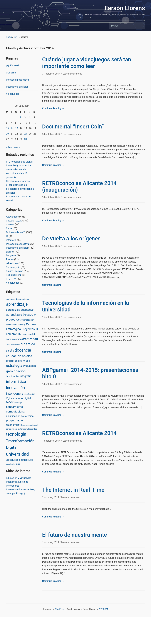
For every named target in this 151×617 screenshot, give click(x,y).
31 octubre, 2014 (51, 73)
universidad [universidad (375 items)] (17, 454)
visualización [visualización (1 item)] (10, 464)
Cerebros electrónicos (18, 181)
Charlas (10, 224)
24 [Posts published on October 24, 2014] (25, 133)
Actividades (12, 216)
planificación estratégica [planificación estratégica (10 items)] (20, 415)
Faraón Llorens (125, 8)
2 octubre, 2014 (50, 497)
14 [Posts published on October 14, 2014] (12, 128)
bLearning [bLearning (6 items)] (20, 324)
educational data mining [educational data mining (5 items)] (18, 360)
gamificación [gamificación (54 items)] (16, 371)
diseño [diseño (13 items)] (10, 350)
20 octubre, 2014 (51, 246)
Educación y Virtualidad (18, 478)
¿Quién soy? (12, 65)
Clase (9, 228)
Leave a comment (72, 73)
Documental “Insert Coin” (73, 126)
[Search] (124, 25)
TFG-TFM (11, 278)
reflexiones (12, 263)
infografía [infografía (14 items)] (25, 376)
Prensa (10, 259)
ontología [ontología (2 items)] (18, 403)
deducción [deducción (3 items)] (15, 345)
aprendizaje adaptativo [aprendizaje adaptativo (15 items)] (20, 309)
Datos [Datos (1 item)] (8, 345)
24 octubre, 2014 (51, 134)
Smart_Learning (14, 271)
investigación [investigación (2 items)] (29, 394)
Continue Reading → (53, 108)
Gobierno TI (12, 72)
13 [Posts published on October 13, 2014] (7, 128)
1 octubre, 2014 (50, 542)
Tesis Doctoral (14, 274)
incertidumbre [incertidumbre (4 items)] (12, 376)
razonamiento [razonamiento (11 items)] (14, 424)
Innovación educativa (17, 79)
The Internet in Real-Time (73, 490)
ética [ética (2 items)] (18, 464)
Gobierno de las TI (16, 232)
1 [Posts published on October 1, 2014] (16, 117)
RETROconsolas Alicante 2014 (79, 433)
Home (9, 37)
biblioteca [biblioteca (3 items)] (10, 325)
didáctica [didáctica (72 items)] (28, 344)
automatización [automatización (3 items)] (27, 320)
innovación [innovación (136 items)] (15, 387)
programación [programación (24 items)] (15, 420)
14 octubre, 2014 (51, 384)
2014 (16, 37)
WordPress (60, 609)
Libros (9, 251)
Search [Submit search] (141, 26)
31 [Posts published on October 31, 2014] (25, 139)
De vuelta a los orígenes (71, 238)
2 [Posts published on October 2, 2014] (20, 117)
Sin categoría (13, 267)
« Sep (9, 147)
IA (7, 236)
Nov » (17, 147)
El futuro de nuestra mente (74, 535)
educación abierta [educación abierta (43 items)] (19, 356)
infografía (11, 240)
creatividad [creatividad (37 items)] (30, 339)
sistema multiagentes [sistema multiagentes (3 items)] (27, 429)
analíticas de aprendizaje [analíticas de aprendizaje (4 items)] (17, 299)
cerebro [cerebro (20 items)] (11, 334)
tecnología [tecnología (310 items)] (16, 434)
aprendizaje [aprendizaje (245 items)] (17, 304)
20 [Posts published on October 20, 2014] (7, 133)
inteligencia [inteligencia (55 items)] (14, 393)
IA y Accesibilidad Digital (19, 161)
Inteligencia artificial (17, 86)
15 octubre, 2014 (51, 317)
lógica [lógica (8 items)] (9, 398)
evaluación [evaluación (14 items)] (29, 365)
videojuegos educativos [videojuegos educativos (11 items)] (19, 459)
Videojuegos (12, 93)
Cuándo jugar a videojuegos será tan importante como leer (86, 62)
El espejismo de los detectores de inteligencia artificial (20, 188)
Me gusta (11, 255)
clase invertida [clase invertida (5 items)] (29, 334)
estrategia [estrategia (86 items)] (14, 365)
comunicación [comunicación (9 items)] (14, 339)
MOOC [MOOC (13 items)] (10, 402)
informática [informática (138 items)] (16, 381)
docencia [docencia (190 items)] (23, 350)
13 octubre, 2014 (51, 440)
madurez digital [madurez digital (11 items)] (22, 398)
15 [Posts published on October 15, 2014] (16, 128)
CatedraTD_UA (14, 220)
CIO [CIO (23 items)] (18, 334)
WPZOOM (103, 609)
